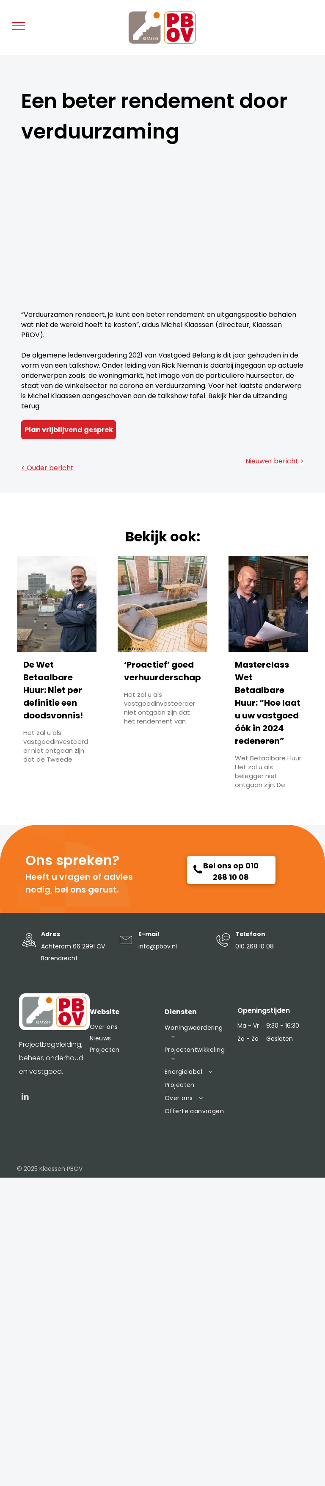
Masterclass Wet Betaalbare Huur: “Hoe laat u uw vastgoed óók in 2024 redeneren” (267, 703)
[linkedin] (25, 1097)
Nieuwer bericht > (274, 461)
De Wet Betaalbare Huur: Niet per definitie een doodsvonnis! (53, 690)
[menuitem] (123, 1027)
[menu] (19, 26)
